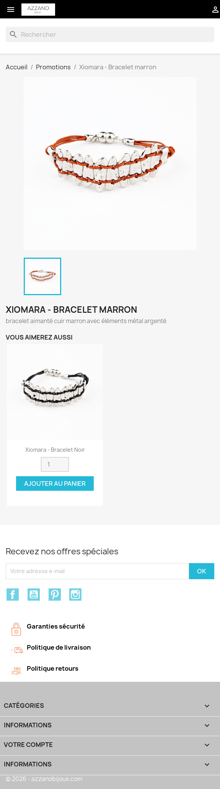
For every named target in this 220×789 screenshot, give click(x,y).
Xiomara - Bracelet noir (55, 449)
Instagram (75, 594)
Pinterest (55, 594)
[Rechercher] (110, 34)
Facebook (13, 594)
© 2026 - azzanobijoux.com (44, 779)
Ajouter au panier (55, 483)
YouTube (34, 594)
